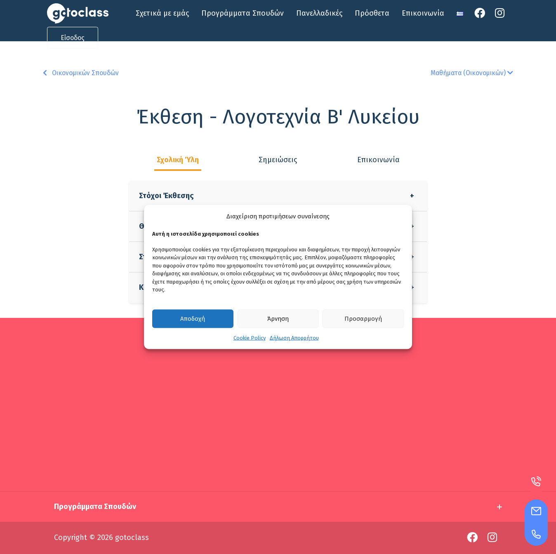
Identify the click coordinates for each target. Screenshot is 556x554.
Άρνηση (278, 318)
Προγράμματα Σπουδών (242, 13)
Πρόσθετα (372, 13)
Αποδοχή (192, 318)
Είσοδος (73, 38)
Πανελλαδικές (319, 13)
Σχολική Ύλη (178, 159)
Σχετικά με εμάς (162, 13)
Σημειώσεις (278, 159)
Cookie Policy (249, 337)
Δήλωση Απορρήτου (294, 337)
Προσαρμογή (363, 318)
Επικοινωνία (423, 13)
